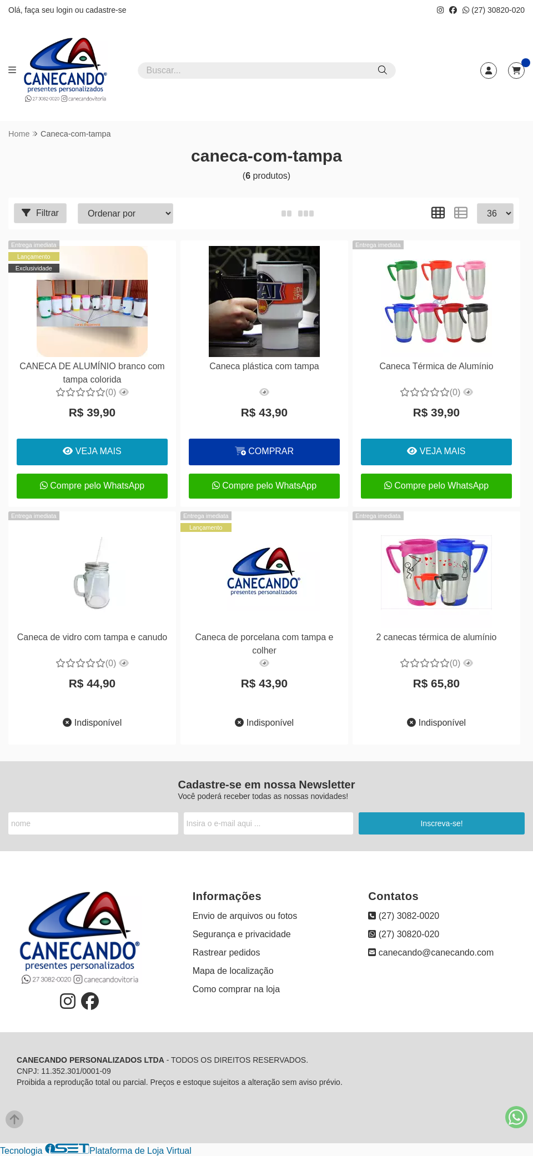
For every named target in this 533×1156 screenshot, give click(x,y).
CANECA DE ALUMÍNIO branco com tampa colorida (91, 372)
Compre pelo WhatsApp (92, 485)
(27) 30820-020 (493, 10)
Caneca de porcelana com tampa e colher (264, 643)
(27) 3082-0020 (403, 916)
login (65, 10)
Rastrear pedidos (226, 952)
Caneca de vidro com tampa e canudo (92, 637)
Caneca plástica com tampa (264, 366)
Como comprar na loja (236, 989)
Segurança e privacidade (242, 934)
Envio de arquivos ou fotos (245, 916)
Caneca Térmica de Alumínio (436, 366)
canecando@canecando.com (431, 952)
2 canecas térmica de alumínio (436, 637)
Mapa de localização (233, 971)
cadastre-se (106, 10)
